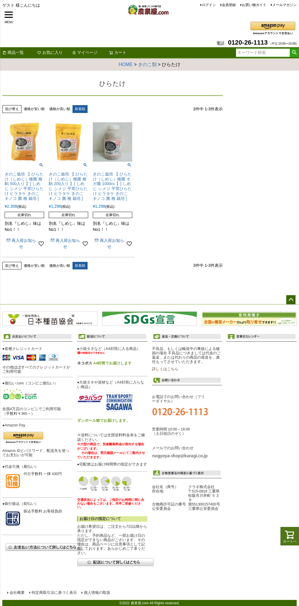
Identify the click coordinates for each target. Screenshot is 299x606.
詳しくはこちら (165, 369)
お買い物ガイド (254, 5)
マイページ (84, 52)
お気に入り (50, 52)
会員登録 (229, 5)
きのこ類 (147, 64)
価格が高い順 (59, 109)
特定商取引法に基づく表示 (54, 592)
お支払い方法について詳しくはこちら (43, 547)
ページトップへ (291, 299)
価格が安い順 (34, 109)
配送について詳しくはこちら (115, 562)
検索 (294, 53)
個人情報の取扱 (97, 592)
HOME (126, 64)
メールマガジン (284, 5)
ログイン (209, 5)
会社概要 (16, 592)
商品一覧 (13, 52)
